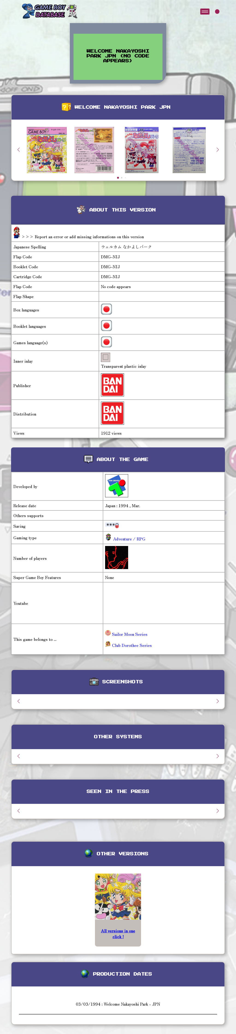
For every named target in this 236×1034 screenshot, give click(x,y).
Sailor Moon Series (126, 634)
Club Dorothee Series (128, 645)
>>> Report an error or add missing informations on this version (82, 236)
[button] (217, 149)
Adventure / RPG (128, 539)
